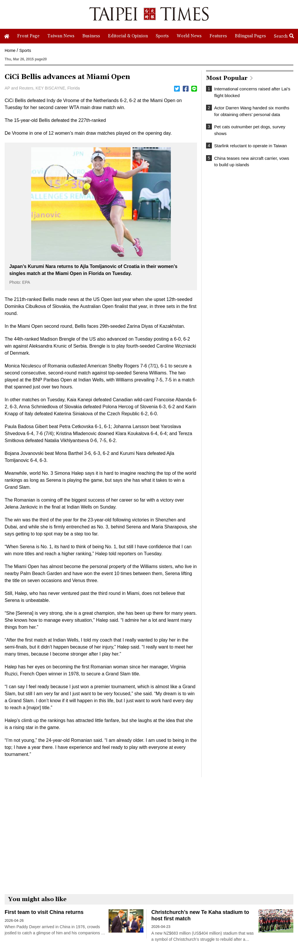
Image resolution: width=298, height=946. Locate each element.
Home (10, 50)
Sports (25, 50)
